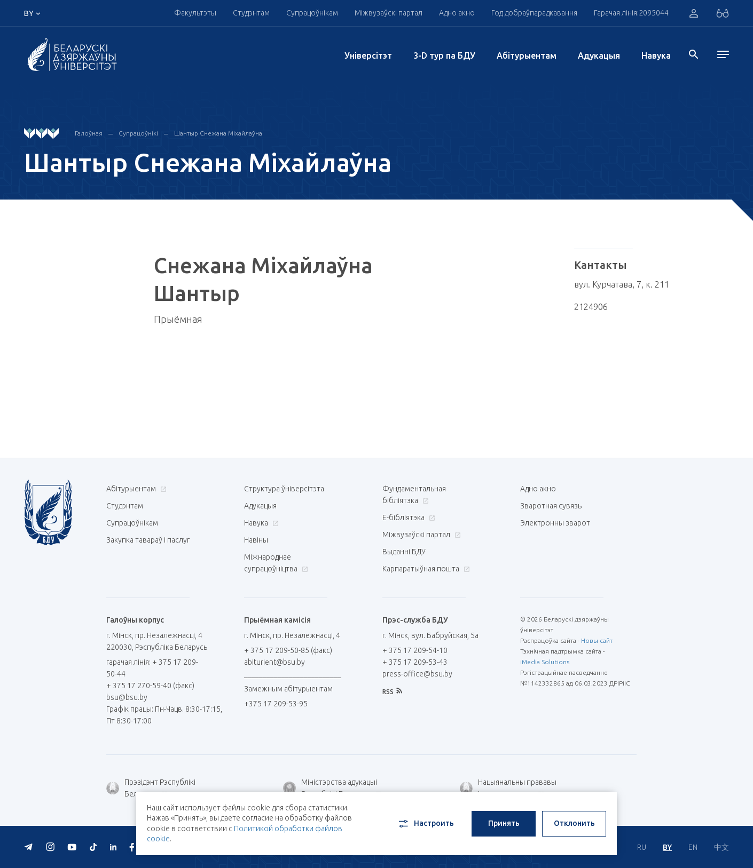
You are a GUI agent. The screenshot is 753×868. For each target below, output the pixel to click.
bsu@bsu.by (126, 697)
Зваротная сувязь (551, 505)
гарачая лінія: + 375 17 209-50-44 (152, 668)
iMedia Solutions (544, 661)
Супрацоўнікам (312, 13)
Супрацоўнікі (138, 133)
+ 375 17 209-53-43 (415, 662)
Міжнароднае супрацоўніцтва (276, 563)
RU (641, 847)
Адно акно (457, 13)
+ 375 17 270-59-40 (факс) (150, 685)
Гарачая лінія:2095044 (631, 13)
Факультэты (195, 13)
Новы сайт (597, 640)
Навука (656, 55)
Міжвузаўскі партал (388, 13)
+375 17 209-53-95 (276, 703)
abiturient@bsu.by (274, 662)
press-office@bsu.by (417, 674)
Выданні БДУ (404, 551)
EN (692, 847)
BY (667, 847)
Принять (504, 823)
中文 (721, 847)
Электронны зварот (555, 523)
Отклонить (574, 823)
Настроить (425, 823)
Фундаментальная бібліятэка (414, 494)
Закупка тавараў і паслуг (148, 540)
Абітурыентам (526, 55)
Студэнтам (251, 13)
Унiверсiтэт (368, 55)
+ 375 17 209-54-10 (415, 650)
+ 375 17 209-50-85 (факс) (288, 650)
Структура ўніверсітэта (284, 488)
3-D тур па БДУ (444, 55)
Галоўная (89, 133)
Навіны (256, 540)
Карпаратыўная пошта (424, 568)
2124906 (591, 307)
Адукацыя (599, 55)
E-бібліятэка (407, 517)
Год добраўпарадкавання (534, 13)
